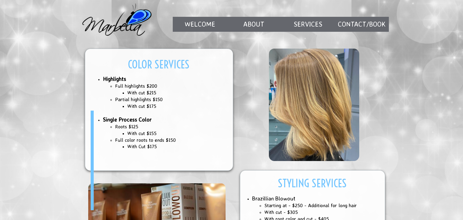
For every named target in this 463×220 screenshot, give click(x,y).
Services (308, 24)
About (253, 24)
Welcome (200, 24)
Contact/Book (362, 24)
